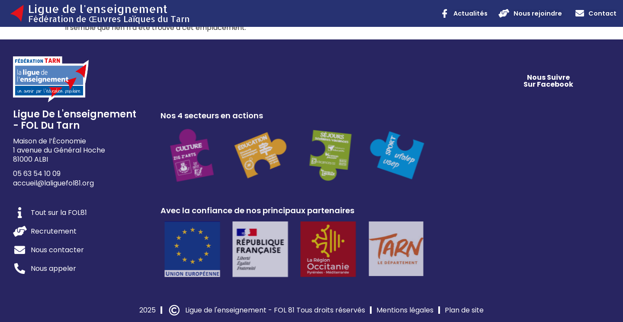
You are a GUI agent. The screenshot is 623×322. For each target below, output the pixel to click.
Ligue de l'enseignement (97, 9)
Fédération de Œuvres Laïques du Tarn (109, 18)
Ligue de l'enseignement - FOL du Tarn (74, 119)
